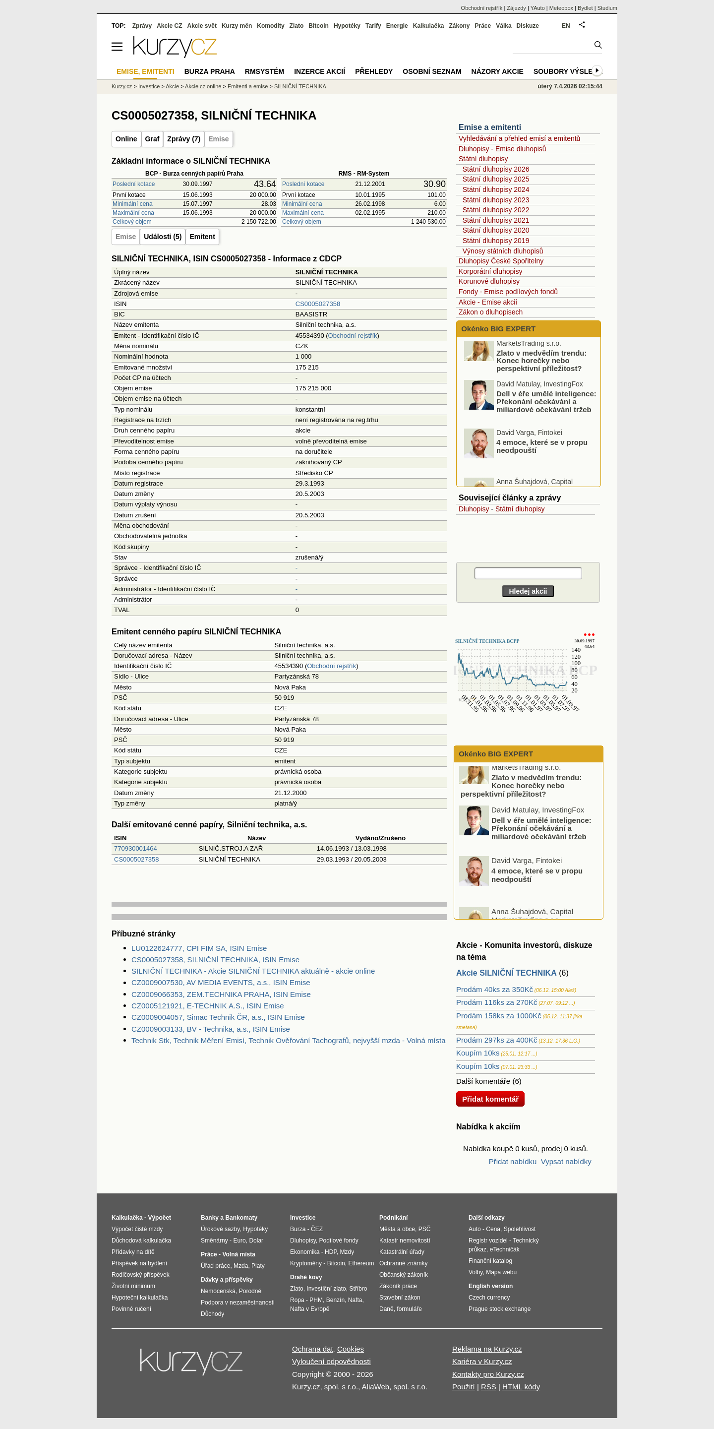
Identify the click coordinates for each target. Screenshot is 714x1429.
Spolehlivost (520, 1229)
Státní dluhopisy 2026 (496, 169)
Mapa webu (501, 1272)
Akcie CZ (169, 25)
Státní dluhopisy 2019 (496, 241)
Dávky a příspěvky (227, 1279)
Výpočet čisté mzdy (137, 1229)
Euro (239, 1240)
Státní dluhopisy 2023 (496, 200)
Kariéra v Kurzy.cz (482, 1361)
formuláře (409, 1308)
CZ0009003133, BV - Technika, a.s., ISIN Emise (210, 1029)
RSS (488, 1386)
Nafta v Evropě (309, 1308)
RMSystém (264, 71)
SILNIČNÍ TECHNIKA (300, 86)
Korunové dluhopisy (489, 281)
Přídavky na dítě (133, 1251)
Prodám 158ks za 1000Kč (498, 1015)
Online (126, 139)
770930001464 (135, 848)
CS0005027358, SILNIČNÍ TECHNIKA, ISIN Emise (215, 959)
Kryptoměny (306, 1263)
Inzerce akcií (319, 71)
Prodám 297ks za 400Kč (496, 1040)
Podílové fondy (338, 1240)
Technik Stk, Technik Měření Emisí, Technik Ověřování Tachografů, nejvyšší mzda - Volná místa (288, 1040)
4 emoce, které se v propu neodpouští (542, 458)
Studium (607, 8)
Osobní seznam (432, 71)
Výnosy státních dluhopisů (503, 251)
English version (491, 1286)
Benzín (335, 1300)
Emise (218, 139)
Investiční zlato (326, 1288)
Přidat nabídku (513, 1161)
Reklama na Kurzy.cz (487, 1349)
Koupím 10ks (478, 1053)
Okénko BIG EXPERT (497, 328)
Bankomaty (241, 1217)
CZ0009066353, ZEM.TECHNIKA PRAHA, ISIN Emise (221, 994)
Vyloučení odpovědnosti (331, 1361)
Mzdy (347, 1251)
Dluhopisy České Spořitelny (501, 261)
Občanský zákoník (403, 1274)
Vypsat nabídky (566, 1161)
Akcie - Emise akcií (488, 302)
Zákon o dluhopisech (491, 312)
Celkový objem (132, 221)
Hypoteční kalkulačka (140, 1297)
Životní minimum (133, 1286)
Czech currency (489, 1297)
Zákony (459, 25)
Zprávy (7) (183, 139)
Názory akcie (498, 71)
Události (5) (162, 237)
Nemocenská (218, 1291)
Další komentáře (483, 1081)
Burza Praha (209, 71)
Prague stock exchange (500, 1308)
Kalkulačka (428, 25)
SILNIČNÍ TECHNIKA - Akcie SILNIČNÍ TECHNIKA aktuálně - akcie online (253, 971)
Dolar (256, 1240)
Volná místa (238, 1254)
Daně (386, 1308)
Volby (475, 1272)
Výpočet (159, 1217)
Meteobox (561, 8)
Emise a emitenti (490, 127)
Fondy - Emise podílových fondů (508, 292)
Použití (463, 1386)
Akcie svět (202, 25)
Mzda (241, 1265)
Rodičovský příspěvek (141, 1274)
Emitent (202, 237)
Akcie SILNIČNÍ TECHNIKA (506, 973)
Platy (258, 1265)
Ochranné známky (403, 1263)
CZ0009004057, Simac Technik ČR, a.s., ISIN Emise (218, 1017)
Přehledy (374, 71)
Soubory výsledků (571, 71)
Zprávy (142, 25)
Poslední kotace (134, 184)
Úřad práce (215, 1265)
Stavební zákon (399, 1297)
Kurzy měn (237, 25)
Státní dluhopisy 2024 (496, 189)
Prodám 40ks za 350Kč (494, 989)
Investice (149, 86)
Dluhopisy (474, 509)
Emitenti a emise (248, 86)
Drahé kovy (306, 1277)
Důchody (212, 1313)
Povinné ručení (131, 1308)
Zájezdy (516, 8)
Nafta (355, 1300)
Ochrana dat (312, 1349)
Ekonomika (304, 1251)
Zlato (297, 25)
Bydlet (585, 8)
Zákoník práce (398, 1286)
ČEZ (317, 1229)
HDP (331, 1251)
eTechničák (505, 1249)
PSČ (424, 1229)
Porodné (250, 1291)
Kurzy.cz (122, 86)
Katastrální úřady (401, 1251)
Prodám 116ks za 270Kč (496, 1002)
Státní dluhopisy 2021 (496, 220)
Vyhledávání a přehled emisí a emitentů (519, 138)
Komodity (270, 25)
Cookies (350, 1349)
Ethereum (361, 1263)
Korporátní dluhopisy (490, 271)
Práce (483, 25)
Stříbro (358, 1288)
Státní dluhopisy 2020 (496, 230)
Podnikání (393, 1217)
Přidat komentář (490, 1099)
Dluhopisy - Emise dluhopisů (502, 149)
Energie (397, 25)
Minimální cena (133, 203)
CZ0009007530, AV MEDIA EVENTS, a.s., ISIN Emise (220, 982)
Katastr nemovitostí (404, 1240)
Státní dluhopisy (483, 159)
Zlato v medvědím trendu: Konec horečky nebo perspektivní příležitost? (541, 372)
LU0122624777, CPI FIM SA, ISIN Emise (199, 948)
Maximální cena (133, 212)
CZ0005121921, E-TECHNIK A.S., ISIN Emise (207, 1005)
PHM (316, 1300)
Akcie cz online (203, 86)
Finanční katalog (490, 1260)
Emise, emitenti (146, 71)
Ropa (297, 1300)
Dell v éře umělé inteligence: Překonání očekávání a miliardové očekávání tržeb (546, 413)
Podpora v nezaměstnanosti (238, 1302)
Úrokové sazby (220, 1229)
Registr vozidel (488, 1240)
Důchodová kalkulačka (141, 1240)
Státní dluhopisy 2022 (496, 210)
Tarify (373, 25)
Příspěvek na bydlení (139, 1263)
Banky (210, 1217)
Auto (475, 1229)
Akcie (172, 86)
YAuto (538, 8)
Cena (493, 1229)
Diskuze (528, 25)
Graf (152, 139)
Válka (503, 25)
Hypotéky (347, 25)
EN (566, 25)
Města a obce (397, 1229)
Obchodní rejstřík (352, 335)
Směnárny (214, 1240)
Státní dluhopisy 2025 (496, 179)
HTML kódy (521, 1386)
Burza (297, 1229)
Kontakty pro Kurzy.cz (488, 1374)
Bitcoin (318, 25)
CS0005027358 (318, 304)
